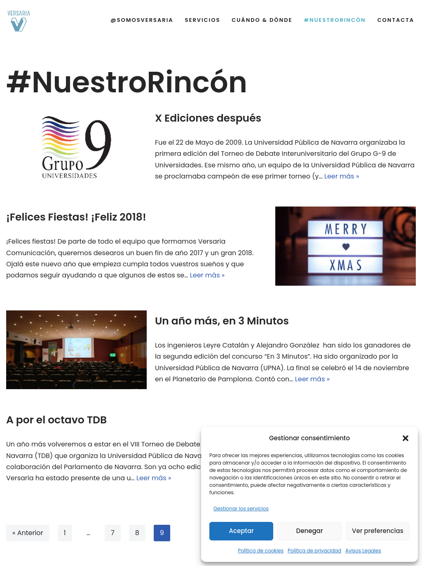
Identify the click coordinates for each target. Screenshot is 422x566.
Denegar (309, 530)
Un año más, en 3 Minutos (222, 321)
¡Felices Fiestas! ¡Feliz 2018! (76, 217)
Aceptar (241, 530)
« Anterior (27, 533)
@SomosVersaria (141, 20)
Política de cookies (261, 550)
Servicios (202, 20)
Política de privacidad (314, 550)
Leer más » (341, 176)
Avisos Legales (363, 550)
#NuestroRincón (335, 20)
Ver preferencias (377, 530)
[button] (405, 438)
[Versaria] (18, 20)
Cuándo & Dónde (262, 20)
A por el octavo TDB (56, 420)
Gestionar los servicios (241, 508)
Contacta (395, 20)
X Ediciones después (208, 118)
